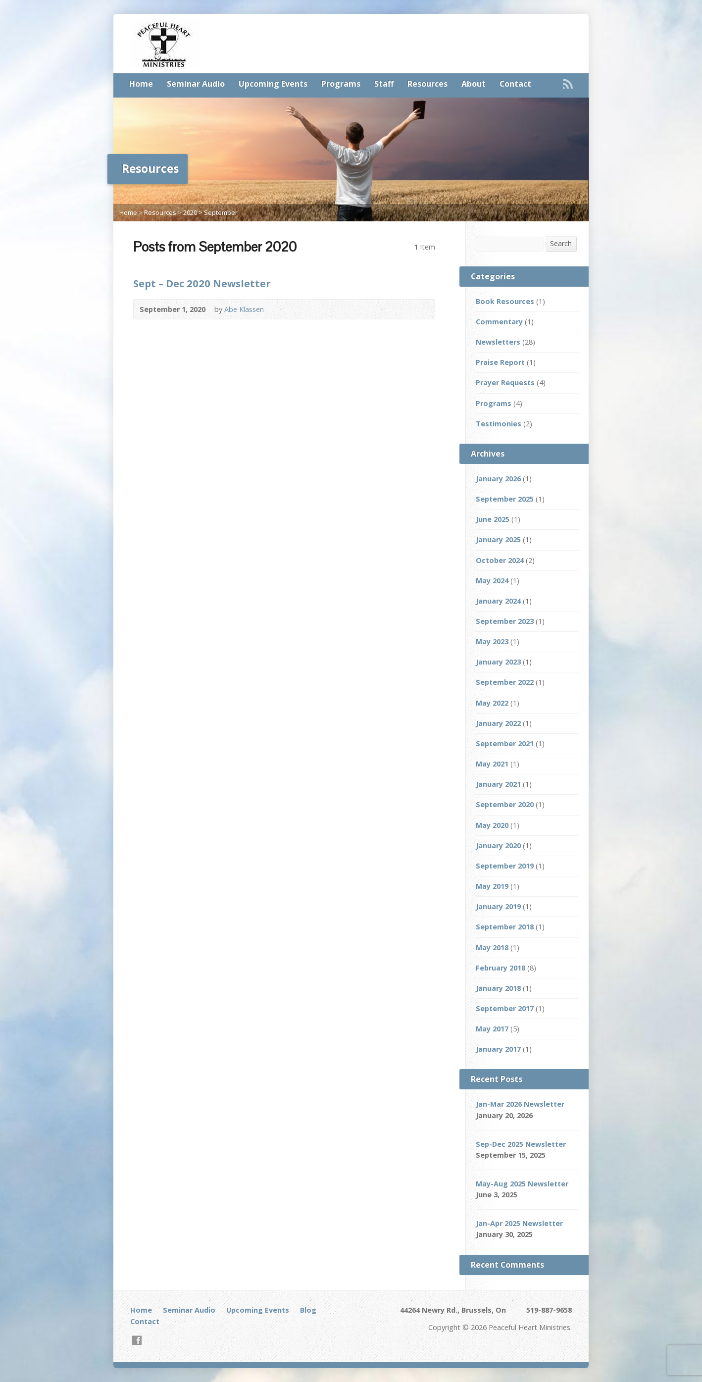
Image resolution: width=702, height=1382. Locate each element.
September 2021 (505, 743)
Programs (340, 83)
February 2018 (500, 968)
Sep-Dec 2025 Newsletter (521, 1144)
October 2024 (500, 560)
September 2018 (505, 926)
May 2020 (492, 825)
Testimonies (498, 423)
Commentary (499, 321)
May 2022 (492, 703)
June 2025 (492, 519)
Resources (427, 83)
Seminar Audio (196, 83)
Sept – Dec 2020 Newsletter (202, 283)
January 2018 (498, 988)
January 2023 (498, 661)
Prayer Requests (505, 382)
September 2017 (505, 1008)
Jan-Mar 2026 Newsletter (520, 1104)
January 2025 (498, 539)
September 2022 (505, 682)
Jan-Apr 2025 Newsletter (519, 1223)
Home (141, 83)
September (221, 212)
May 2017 (492, 1028)
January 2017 (498, 1049)
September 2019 (505, 865)
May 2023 (492, 641)
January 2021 (498, 784)
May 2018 (492, 947)
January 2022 (498, 723)
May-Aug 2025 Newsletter (522, 1183)
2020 (190, 212)
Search (561, 243)
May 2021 (492, 763)
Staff (384, 83)
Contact (515, 83)
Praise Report (500, 362)
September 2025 (505, 499)
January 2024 (498, 601)
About (473, 83)
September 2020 (505, 804)
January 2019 (498, 906)
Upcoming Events (273, 83)
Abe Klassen (244, 309)
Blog (308, 1310)
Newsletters (498, 342)
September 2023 (505, 621)
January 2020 (498, 845)
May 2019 (492, 886)
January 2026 (498, 478)
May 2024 (492, 580)
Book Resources (505, 301)
